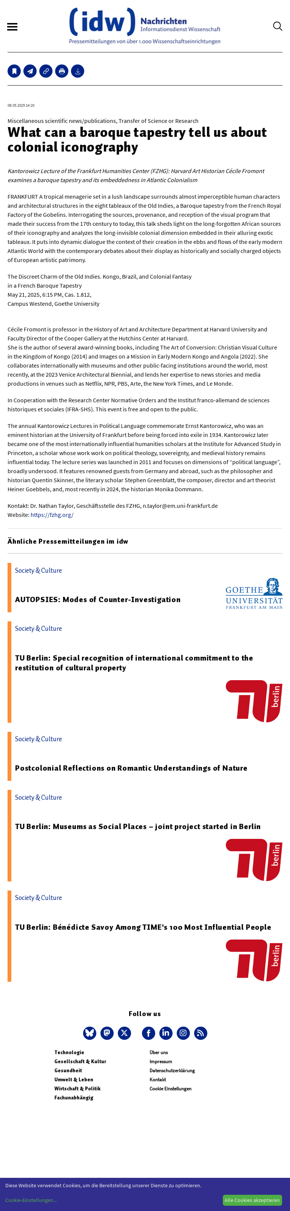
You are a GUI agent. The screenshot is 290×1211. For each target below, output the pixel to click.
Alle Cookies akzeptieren (252, 1200)
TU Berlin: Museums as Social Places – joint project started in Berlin (138, 826)
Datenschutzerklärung (172, 1070)
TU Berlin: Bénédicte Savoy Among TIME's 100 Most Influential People (143, 927)
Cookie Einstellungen (170, 1088)
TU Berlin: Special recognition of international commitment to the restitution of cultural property (134, 662)
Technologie (69, 1052)
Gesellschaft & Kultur (80, 1061)
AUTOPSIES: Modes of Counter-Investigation (98, 599)
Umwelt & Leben (73, 1079)
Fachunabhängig (73, 1097)
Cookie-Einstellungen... (31, 1200)
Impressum (161, 1061)
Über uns (159, 1052)
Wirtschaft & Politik (77, 1088)
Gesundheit (68, 1070)
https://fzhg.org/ (52, 514)
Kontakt (158, 1079)
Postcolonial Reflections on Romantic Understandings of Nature (131, 768)
